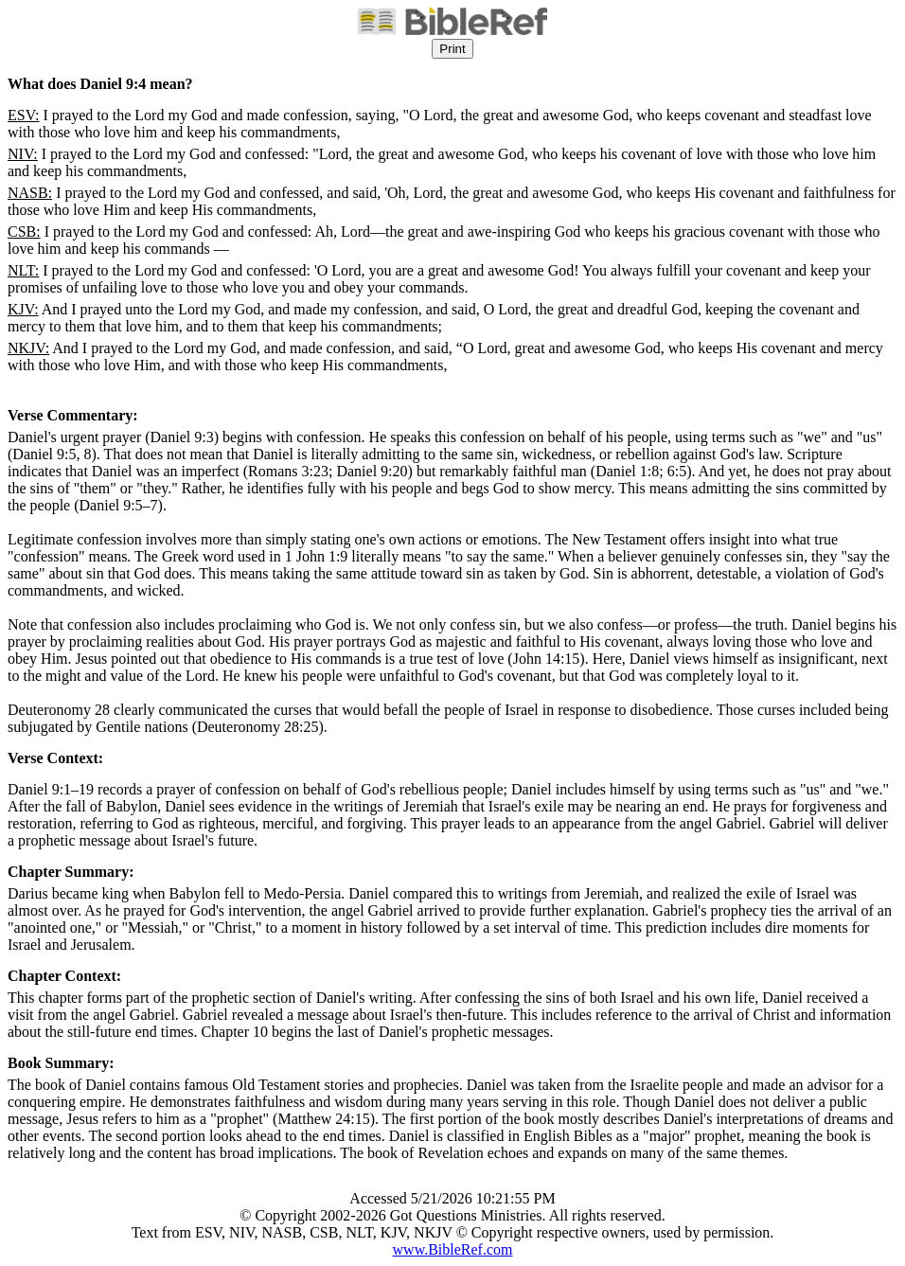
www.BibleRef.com (453, 1249)
